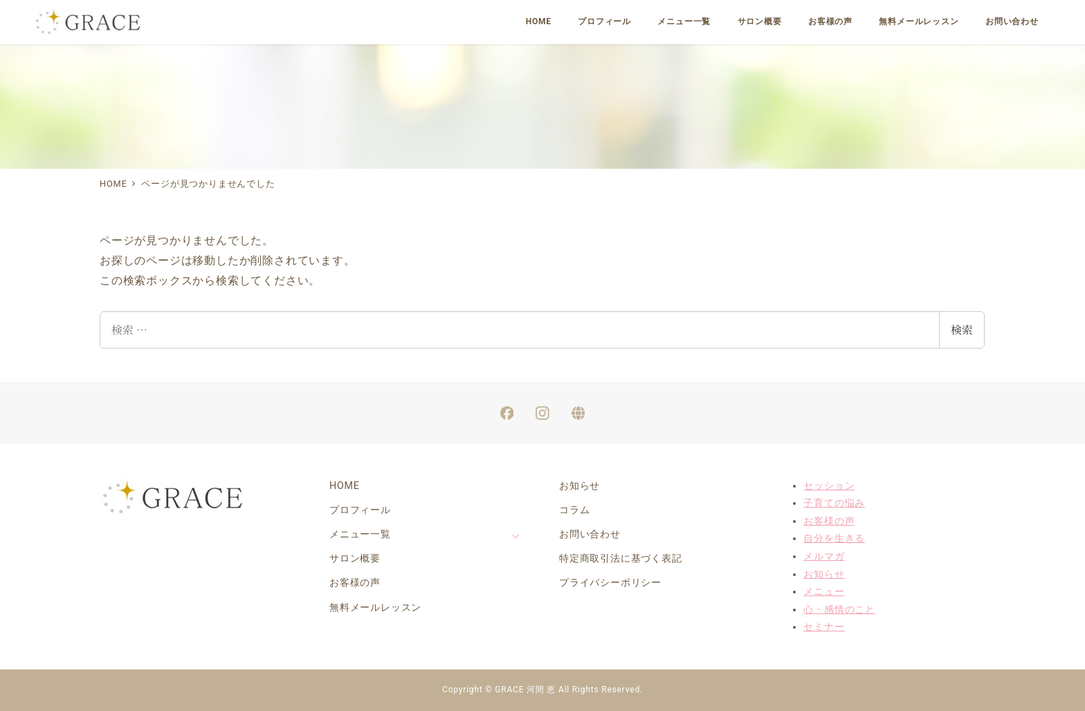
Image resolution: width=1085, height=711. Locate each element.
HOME (344, 485)
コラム (574, 509)
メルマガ (823, 556)
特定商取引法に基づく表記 (620, 558)
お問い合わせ (590, 533)
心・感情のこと (839, 609)
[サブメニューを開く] (516, 535)
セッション (829, 485)
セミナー (823, 626)
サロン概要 (355, 558)
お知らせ (579, 485)
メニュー (823, 591)
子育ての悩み (834, 502)
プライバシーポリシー (610, 582)
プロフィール (360, 509)
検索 (962, 330)
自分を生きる (834, 538)
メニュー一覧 (360, 533)
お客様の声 (355, 582)
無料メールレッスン (375, 607)
